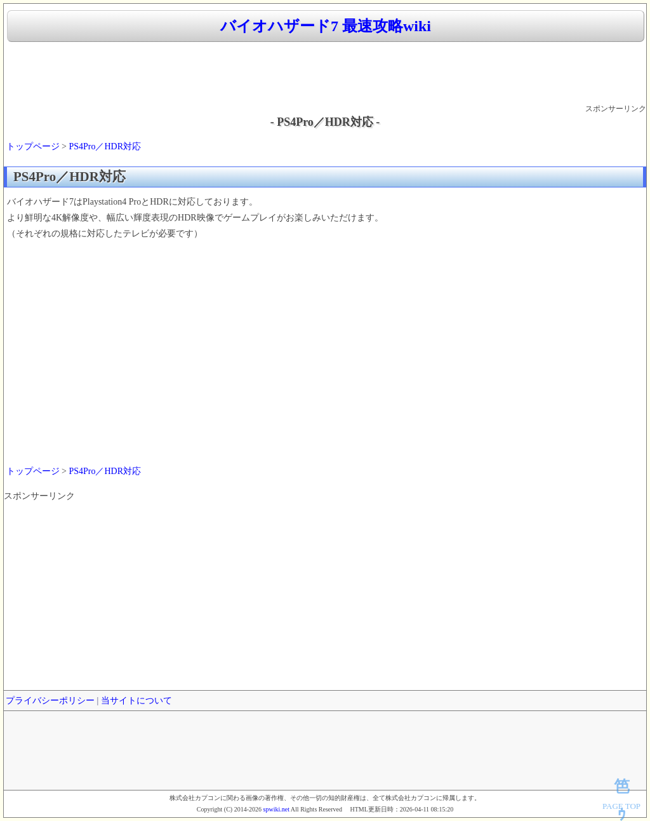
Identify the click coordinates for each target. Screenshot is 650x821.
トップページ (33, 146)
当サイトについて (136, 700)
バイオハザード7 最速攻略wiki (325, 26)
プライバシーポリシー (50, 700)
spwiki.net (276, 809)
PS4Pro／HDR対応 (105, 146)
